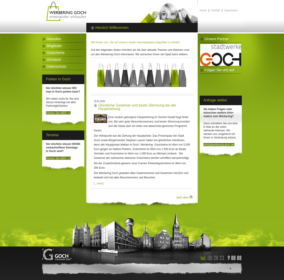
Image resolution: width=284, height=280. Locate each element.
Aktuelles (54, 39)
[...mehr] (99, 183)
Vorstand (54, 59)
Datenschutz (56, 66)
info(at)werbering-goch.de (219, 144)
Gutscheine (56, 53)
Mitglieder (54, 46)
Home (203, 10)
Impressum (230, 10)
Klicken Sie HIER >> (58, 112)
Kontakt (215, 10)
